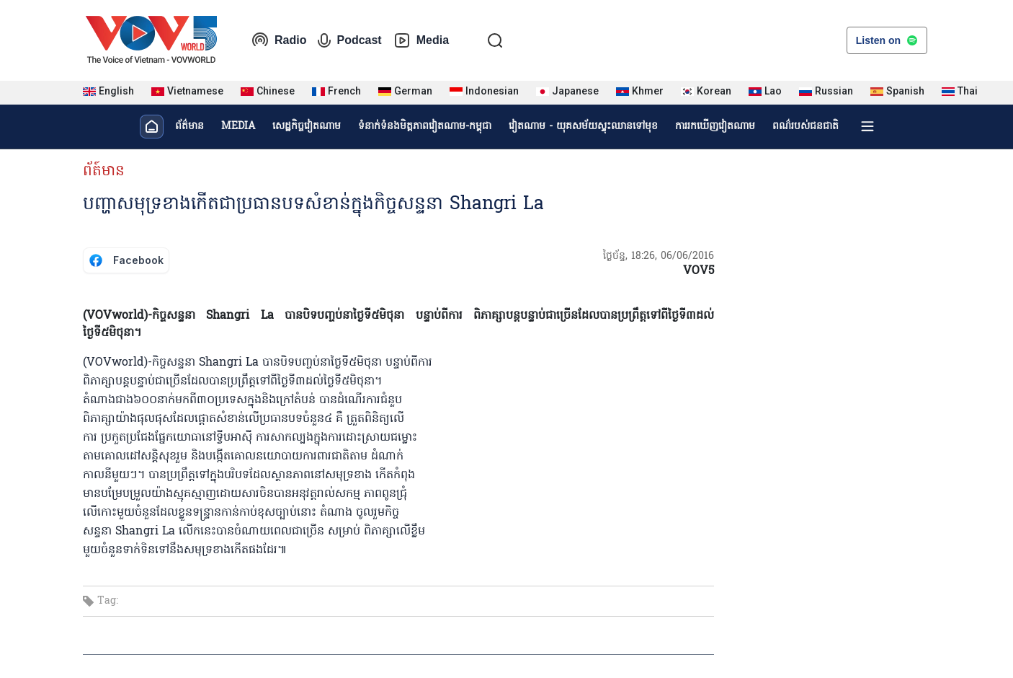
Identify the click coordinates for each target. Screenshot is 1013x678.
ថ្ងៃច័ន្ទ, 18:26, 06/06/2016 (658, 256)
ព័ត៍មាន (104, 171)
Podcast (349, 40)
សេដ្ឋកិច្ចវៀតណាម (306, 126)
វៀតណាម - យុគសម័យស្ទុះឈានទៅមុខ (583, 126)
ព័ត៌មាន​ (189, 126)
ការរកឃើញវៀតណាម (715, 126)
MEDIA (238, 126)
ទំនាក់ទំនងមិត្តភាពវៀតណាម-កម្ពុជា (424, 126)
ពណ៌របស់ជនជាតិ (805, 126)
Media (421, 40)
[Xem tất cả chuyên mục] (867, 126)
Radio (278, 40)
